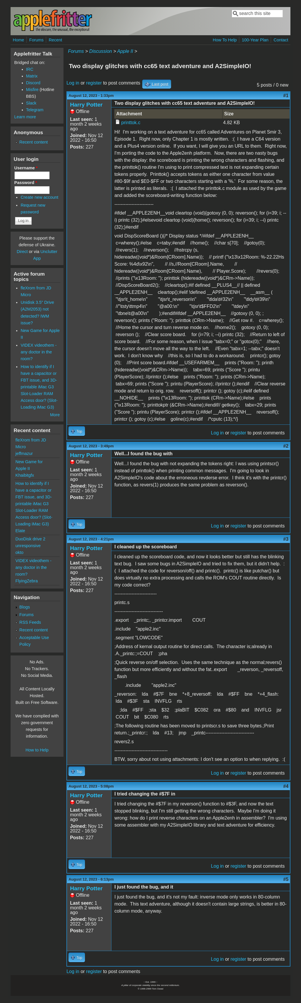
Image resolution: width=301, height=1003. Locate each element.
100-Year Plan (255, 40)
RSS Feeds (30, 622)
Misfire (32, 89)
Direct (22, 251)
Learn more (25, 116)
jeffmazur (24, 453)
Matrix (32, 76)
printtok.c (131, 122)
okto (20, 552)
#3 (286, 539)
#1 (286, 95)
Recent (55, 40)
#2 (286, 446)
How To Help (225, 40)
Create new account (39, 197)
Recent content (33, 142)
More (55, 414)
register (94, 82)
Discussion (100, 51)
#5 (286, 879)
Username (26, 168)
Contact (281, 40)
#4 (286, 786)
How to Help (37, 750)
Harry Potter (86, 105)
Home (18, 40)
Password (25, 182)
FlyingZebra (27, 581)
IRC (30, 69)
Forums (36, 40)
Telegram (35, 109)
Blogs (24, 607)
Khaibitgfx (25, 475)
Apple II (125, 51)
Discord (33, 82)
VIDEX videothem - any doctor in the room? (38, 352)
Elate (20, 530)
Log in (72, 82)
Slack (31, 103)
